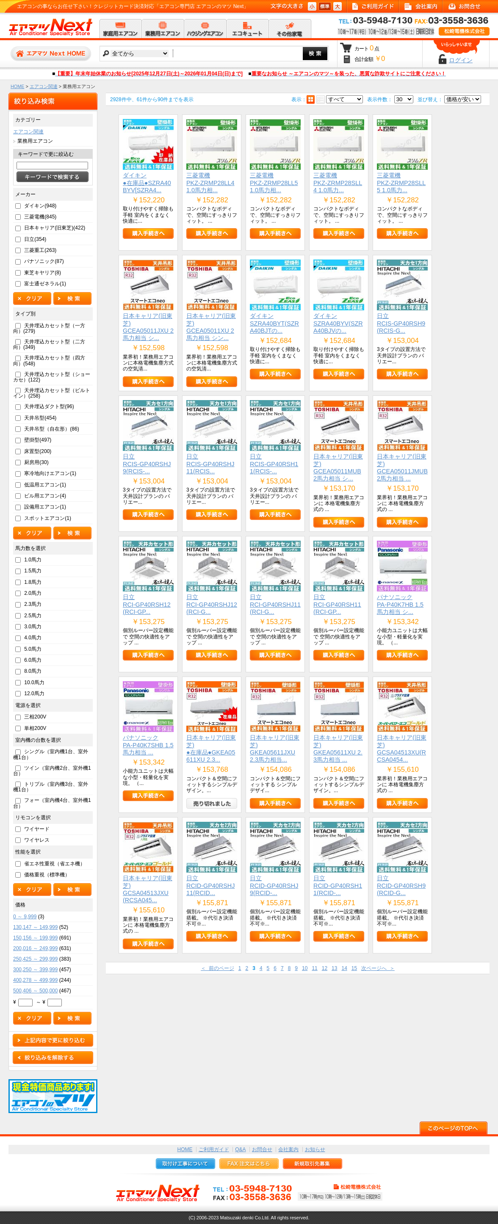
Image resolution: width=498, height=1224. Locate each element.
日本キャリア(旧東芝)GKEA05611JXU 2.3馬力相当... (274, 748)
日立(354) (35, 239)
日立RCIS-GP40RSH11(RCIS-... (274, 464)
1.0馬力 (33, 560)
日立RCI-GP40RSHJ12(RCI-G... (211, 604)
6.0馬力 (33, 660)
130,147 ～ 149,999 (35, 927)
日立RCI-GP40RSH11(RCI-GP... (337, 604)
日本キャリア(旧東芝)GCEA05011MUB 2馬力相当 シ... (338, 467)
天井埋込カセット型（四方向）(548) (49, 360)
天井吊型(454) (40, 418)
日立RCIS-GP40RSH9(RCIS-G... (401, 323)
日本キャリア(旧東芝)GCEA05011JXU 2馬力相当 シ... (148, 326)
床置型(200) (37, 451)
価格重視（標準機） (47, 875)
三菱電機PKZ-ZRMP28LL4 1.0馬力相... (210, 182)
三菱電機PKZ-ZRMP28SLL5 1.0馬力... (401, 182)
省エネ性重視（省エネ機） (54, 864)
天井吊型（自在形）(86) (51, 429)
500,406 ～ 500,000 (35, 991)
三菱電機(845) (40, 217)
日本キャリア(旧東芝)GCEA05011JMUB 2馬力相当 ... (402, 467)
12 (324, 968)
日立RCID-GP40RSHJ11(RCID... (210, 885)
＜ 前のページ (217, 968)
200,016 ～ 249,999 (35, 948)
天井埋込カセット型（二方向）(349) (49, 344)
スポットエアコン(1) (47, 518)
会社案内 (288, 1149)
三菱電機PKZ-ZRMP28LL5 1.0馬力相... (274, 182)
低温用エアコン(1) (45, 485)
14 (344, 968)
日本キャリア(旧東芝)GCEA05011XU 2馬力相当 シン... (211, 326)
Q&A (240, 1149)
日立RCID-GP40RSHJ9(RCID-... (274, 885)
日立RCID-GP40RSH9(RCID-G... (401, 885)
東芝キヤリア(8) (42, 273)
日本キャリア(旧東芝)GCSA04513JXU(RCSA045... (147, 889)
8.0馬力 (33, 671)
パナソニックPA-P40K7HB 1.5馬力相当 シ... (400, 604)
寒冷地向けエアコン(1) (50, 473)
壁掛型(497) (37, 440)
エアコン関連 (44, 86)
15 (354, 968)
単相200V (35, 728)
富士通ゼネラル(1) (45, 284)
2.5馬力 (33, 616)
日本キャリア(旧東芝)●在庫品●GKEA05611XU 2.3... (211, 748)
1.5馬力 (33, 571)
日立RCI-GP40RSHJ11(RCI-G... (275, 604)
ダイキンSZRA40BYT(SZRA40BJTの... (274, 323)
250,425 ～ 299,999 (35, 959)
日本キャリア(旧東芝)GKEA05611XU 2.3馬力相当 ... (338, 748)
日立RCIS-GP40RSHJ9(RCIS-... (147, 464)
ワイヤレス (37, 840)
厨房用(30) (36, 462)
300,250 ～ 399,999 (35, 970)
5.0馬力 (33, 649)
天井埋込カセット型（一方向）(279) (49, 328)
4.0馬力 (33, 638)
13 (334, 968)
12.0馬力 (34, 693)
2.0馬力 (33, 593)
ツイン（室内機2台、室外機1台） (52, 770)
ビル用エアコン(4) (45, 496)
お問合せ (262, 1149)
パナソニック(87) (44, 261)
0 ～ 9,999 (24, 917)
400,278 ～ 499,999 (35, 980)
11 (314, 968)
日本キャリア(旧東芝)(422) (54, 228)
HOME (17, 86)
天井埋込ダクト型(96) (49, 406)
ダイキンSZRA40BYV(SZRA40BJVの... (338, 323)
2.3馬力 (33, 604)
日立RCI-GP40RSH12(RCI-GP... (147, 604)
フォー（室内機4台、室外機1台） (52, 803)
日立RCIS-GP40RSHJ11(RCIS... (210, 464)
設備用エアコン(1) (45, 507)
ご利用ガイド (214, 1149)
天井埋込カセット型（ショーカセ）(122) (51, 377)
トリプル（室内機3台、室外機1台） (50, 787)
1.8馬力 (33, 582)
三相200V (35, 717)
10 (304, 968)
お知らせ (315, 1149)
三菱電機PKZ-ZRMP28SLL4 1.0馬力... (337, 182)
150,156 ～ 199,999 (35, 938)
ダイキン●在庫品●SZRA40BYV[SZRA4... (147, 182)
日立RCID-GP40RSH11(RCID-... (337, 885)
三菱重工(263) (40, 250)
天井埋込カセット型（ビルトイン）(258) (51, 393)
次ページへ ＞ (378, 968)
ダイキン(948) (40, 206)
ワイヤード (37, 829)
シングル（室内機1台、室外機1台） (50, 754)
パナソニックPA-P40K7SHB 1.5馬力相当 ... (148, 745)
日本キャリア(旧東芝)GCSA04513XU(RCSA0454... (401, 748)
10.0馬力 (34, 682)
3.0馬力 (33, 627)
